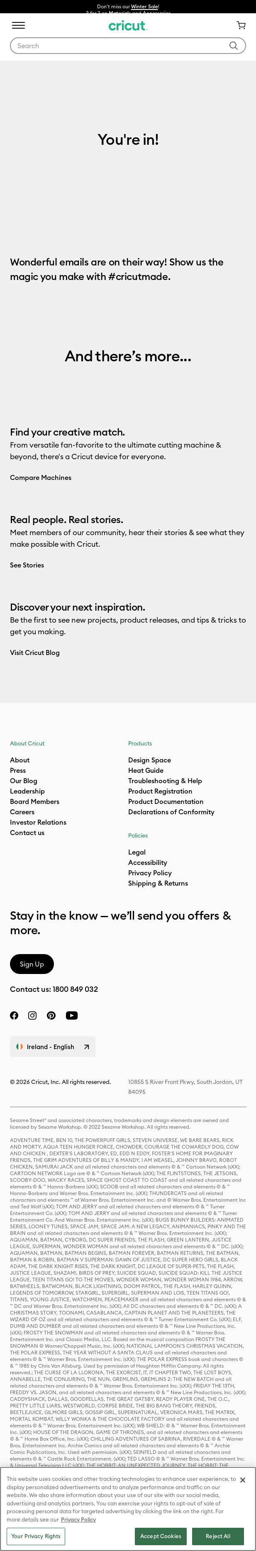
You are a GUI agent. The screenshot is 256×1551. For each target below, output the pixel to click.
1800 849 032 (75, 989)
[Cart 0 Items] (237, 25)
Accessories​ (157, 13)
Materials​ (120, 13)
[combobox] (128, 45)
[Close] (243, 1480)
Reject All (218, 1536)
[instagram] (32, 1015)
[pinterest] (51, 1015)
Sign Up (32, 964)
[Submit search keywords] (233, 45)
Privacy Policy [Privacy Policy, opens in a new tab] (78, 1519)
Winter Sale (144, 6)
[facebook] (14, 1015)
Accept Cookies (160, 1536)
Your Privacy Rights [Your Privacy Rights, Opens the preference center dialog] (36, 1536)
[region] (128, 1509)
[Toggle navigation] (18, 25)
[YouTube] (72, 1015)
